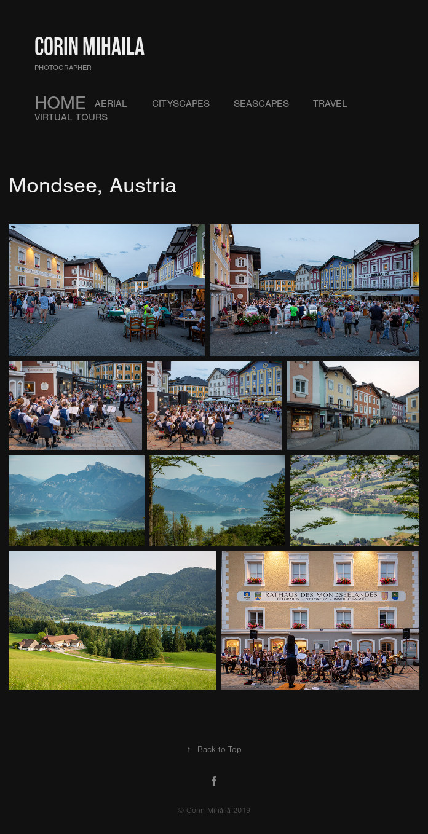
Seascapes (261, 103)
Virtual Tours (71, 117)
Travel (330, 103)
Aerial (111, 103)
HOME (60, 103)
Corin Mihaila (89, 46)
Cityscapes (181, 103)
